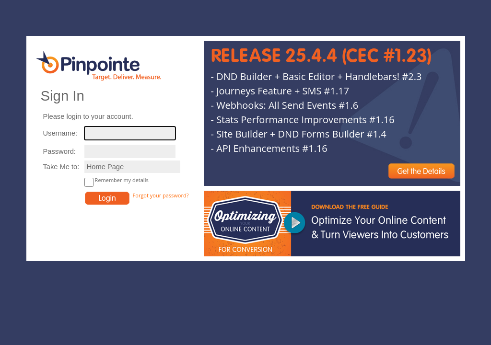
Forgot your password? (161, 195)
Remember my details (122, 180)
